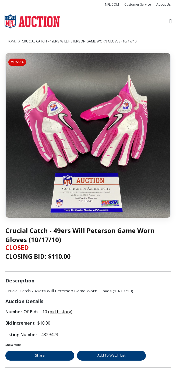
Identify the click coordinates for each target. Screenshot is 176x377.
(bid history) (60, 312)
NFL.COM (112, 4)
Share (40, 355)
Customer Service (137, 4)
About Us (163, 4)
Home (12, 41)
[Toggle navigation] (170, 21)
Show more (13, 345)
